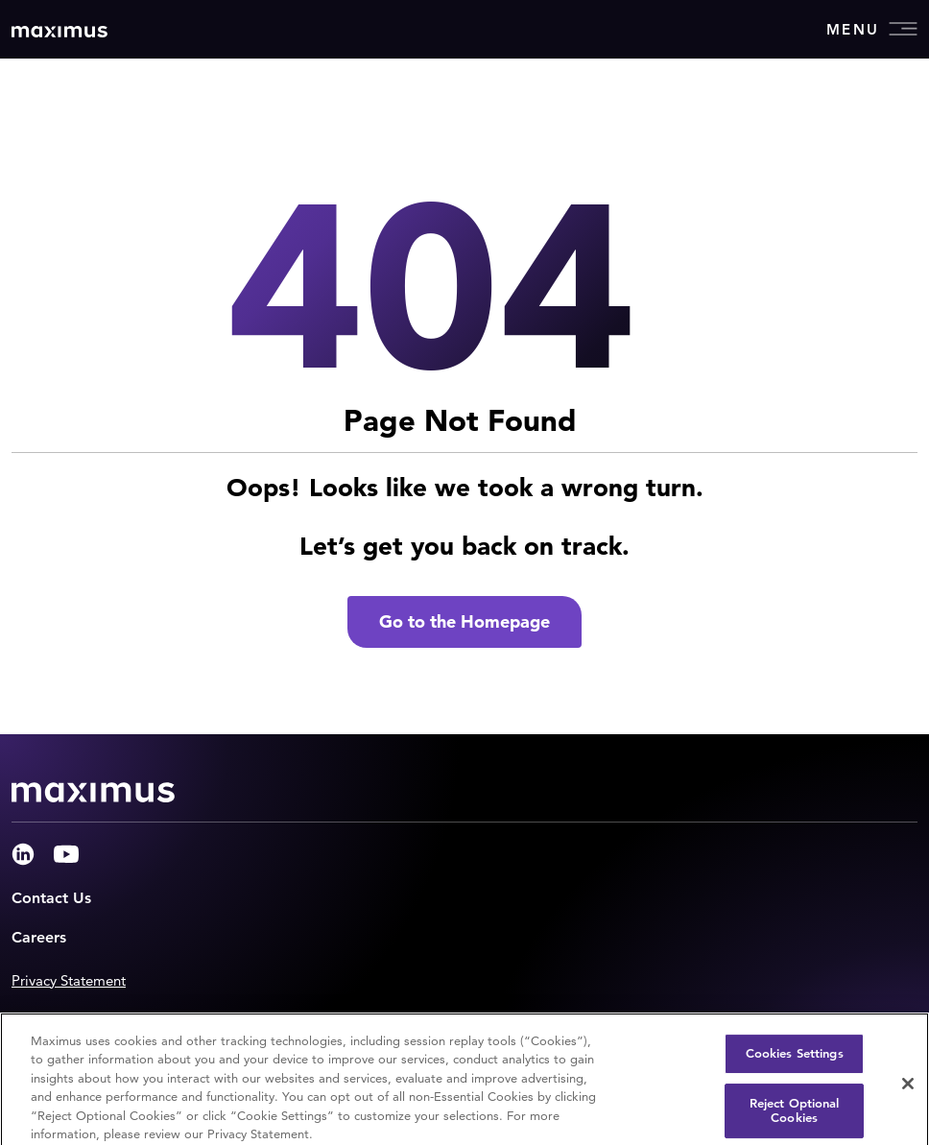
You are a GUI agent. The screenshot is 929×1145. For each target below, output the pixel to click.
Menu (871, 28)
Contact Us (51, 898)
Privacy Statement (69, 980)
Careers (39, 937)
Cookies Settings (795, 1060)
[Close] (908, 1090)
